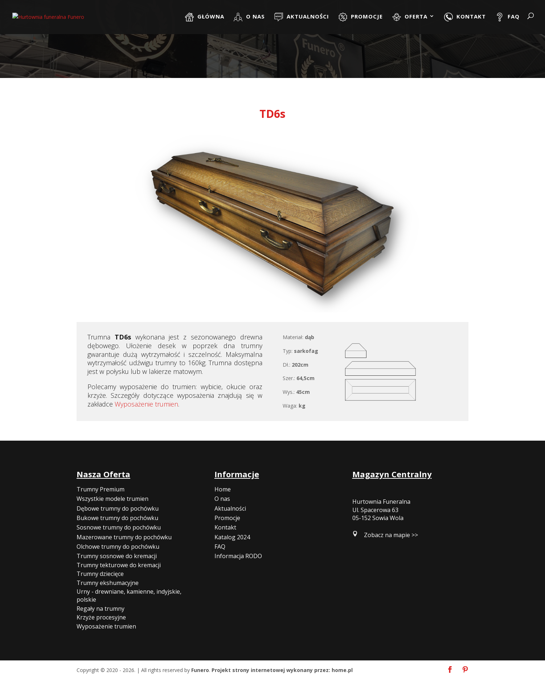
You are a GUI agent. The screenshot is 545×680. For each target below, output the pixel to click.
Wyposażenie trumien (146, 404)
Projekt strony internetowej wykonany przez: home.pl (282, 670)
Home (222, 489)
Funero (200, 670)
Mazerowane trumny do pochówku (124, 537)
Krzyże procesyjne (101, 617)
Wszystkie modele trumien (112, 499)
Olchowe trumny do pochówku (118, 547)
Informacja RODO (238, 556)
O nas (222, 499)
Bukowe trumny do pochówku (117, 518)
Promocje (227, 518)
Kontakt (225, 527)
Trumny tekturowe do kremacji (119, 565)
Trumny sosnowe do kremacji (117, 556)
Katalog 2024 (232, 537)
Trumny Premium (100, 489)
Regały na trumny (100, 609)
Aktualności (230, 508)
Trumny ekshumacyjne (108, 583)
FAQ (219, 547)
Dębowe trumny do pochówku (118, 508)
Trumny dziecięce (100, 574)
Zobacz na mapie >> (391, 535)
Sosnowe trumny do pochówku (119, 527)
